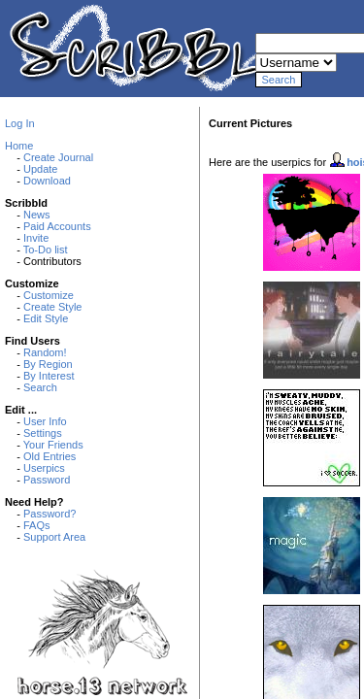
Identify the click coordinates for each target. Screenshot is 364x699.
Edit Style (45, 318)
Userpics (44, 468)
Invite (36, 238)
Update (40, 169)
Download (47, 180)
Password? (49, 513)
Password (46, 479)
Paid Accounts (57, 226)
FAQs (36, 525)
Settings (42, 433)
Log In (20, 123)
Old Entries (49, 456)
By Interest (49, 376)
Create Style (53, 307)
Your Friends (53, 444)
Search (40, 387)
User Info (45, 421)
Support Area (54, 537)
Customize (48, 295)
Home (19, 145)
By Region (48, 364)
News (36, 214)
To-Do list (45, 249)
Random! (45, 352)
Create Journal (58, 157)
